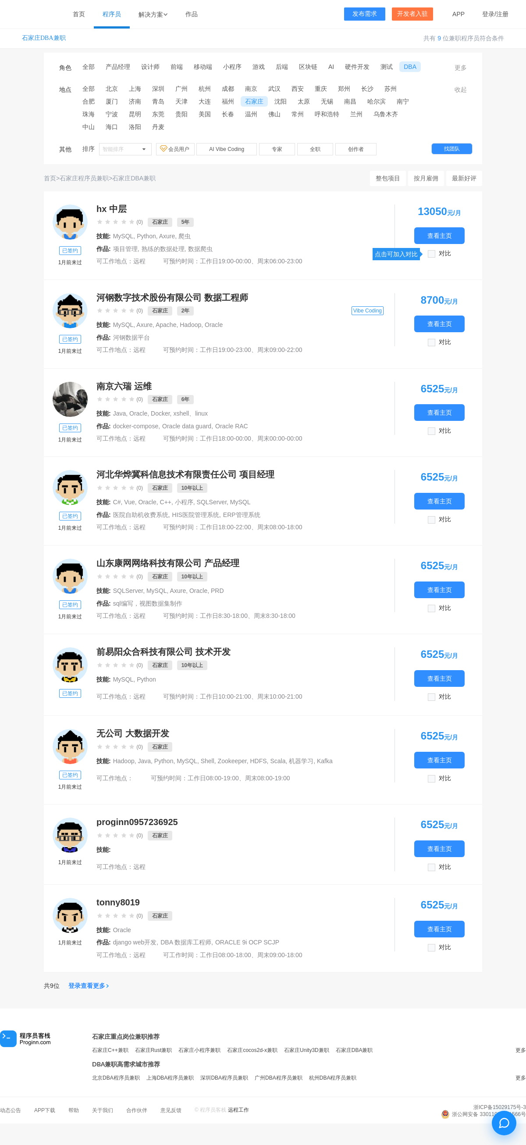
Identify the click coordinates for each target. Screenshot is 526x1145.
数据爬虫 (200, 248)
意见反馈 (170, 1110)
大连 (205, 101)
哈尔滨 (376, 101)
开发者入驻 (412, 14)
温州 (251, 114)
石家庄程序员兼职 (84, 178)
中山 (88, 126)
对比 (445, 253)
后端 (282, 66)
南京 (251, 88)
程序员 (112, 14)
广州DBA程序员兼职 (278, 1078)
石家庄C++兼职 (110, 1050)
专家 (277, 149)
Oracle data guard (186, 426)
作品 (191, 14)
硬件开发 (357, 66)
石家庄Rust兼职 (153, 1050)
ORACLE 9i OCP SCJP (247, 942)
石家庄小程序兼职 (199, 1050)
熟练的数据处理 (163, 248)
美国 (205, 114)
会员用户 (175, 148)
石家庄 (254, 101)
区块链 (308, 66)
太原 (304, 101)
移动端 (203, 66)
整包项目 (388, 178)
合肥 (88, 101)
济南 (135, 101)
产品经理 (118, 66)
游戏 (258, 66)
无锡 (327, 101)
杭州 (205, 88)
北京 (112, 88)
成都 (228, 88)
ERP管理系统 (241, 514)
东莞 (158, 114)
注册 (502, 14)
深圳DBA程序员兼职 (224, 1078)
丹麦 (158, 126)
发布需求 (364, 14)
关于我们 (102, 1110)
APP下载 (44, 1110)
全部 (88, 66)
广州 (181, 88)
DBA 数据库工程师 (185, 942)
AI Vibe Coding (226, 149)
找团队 (452, 149)
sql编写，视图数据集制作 (147, 603)
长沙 (367, 88)
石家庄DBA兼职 (44, 38)
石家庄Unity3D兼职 (306, 1050)
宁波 (112, 114)
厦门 (112, 101)
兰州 (356, 114)
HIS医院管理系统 (195, 514)
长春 (228, 114)
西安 (297, 88)
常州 (297, 114)
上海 (135, 88)
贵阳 (181, 114)
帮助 (73, 1110)
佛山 (274, 114)
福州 (228, 101)
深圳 (158, 88)
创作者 (356, 149)
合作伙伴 (136, 1110)
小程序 (232, 66)
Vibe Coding (367, 311)
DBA (410, 66)
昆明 (135, 114)
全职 (315, 149)
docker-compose (136, 426)
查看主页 (439, 235)
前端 (177, 66)
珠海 (88, 114)
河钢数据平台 (131, 337)
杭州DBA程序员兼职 (333, 1078)
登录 (488, 14)
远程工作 (238, 1110)
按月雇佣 (426, 178)
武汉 (274, 88)
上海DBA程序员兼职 (170, 1078)
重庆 (321, 88)
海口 (112, 126)
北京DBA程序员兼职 (116, 1078)
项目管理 (125, 248)
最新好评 (464, 178)
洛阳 (135, 126)
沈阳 (280, 101)
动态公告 (10, 1110)
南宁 (403, 101)
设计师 (150, 66)
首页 (79, 14)
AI (331, 66)
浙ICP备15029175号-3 (499, 1107)
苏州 (390, 88)
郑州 (344, 88)
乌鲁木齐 (385, 114)
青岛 (158, 101)
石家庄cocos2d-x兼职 (252, 1050)
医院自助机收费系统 (140, 514)
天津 (181, 101)
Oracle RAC (231, 426)
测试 (386, 66)
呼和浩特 (327, 114)
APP (458, 14)
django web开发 (135, 942)
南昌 (350, 101)
